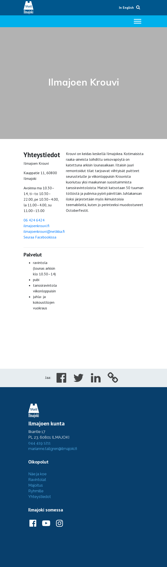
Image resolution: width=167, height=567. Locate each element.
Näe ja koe (37, 474)
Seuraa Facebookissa (40, 237)
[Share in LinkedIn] (96, 380)
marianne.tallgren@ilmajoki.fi (52, 448)
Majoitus (35, 485)
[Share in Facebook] (61, 380)
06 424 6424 (34, 220)
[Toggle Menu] (137, 21)
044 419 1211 (39, 443)
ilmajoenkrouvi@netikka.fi (44, 231)
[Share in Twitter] (78, 380)
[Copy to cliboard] (113, 380)
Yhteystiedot (39, 496)
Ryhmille (35, 491)
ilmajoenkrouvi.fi (36, 225)
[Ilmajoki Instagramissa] (59, 523)
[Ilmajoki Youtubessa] (46, 523)
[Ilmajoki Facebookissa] (32, 523)
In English (126, 7)
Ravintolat (37, 479)
